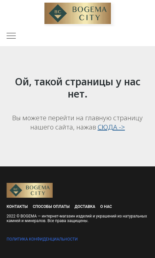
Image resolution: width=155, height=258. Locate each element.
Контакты (17, 206)
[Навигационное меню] (11, 36)
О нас (106, 206)
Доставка (85, 206)
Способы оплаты (51, 206)
